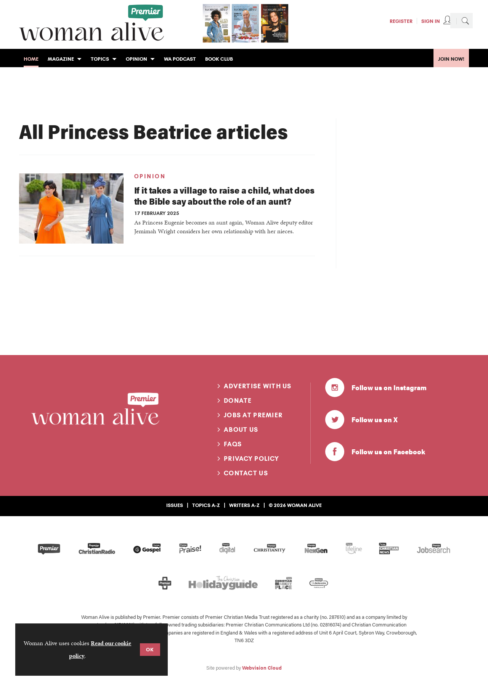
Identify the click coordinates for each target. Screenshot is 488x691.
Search (465, 21)
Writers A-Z (244, 505)
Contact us (246, 473)
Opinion (150, 176)
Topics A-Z (206, 505)
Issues (174, 505)
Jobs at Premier (253, 415)
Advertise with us (258, 386)
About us (241, 429)
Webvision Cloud (262, 667)
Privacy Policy (251, 458)
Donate (238, 400)
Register (401, 21)
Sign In (430, 21)
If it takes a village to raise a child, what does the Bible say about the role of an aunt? (224, 195)
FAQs (233, 444)
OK (150, 649)
